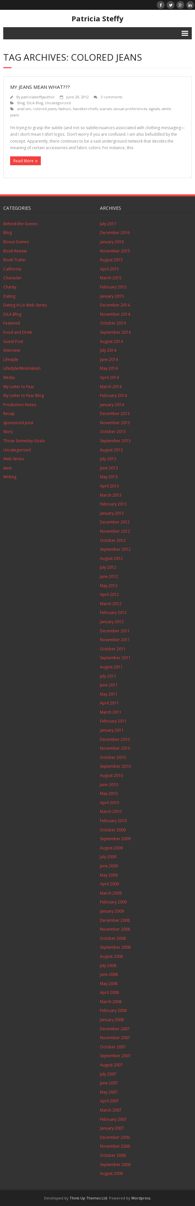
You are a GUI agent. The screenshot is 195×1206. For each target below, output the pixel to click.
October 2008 (113, 938)
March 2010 (111, 811)
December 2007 (115, 1029)
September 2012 (115, 549)
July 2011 (108, 676)
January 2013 (112, 513)
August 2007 (111, 1065)
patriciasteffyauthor (38, 96)
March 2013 (111, 495)
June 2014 (109, 359)
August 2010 (111, 775)
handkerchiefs (85, 108)
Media (9, 377)
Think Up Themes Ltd (88, 1198)
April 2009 (109, 884)
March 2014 (111, 386)
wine (7, 468)
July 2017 (108, 224)
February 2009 (113, 902)
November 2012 (115, 531)
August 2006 (111, 1173)
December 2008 (115, 920)
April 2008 (109, 992)
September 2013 (115, 441)
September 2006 (115, 1164)
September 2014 (115, 332)
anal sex (24, 108)
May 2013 (109, 477)
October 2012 (113, 540)
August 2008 (111, 956)
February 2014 (113, 395)
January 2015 (112, 296)
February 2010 (113, 820)
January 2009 (112, 911)
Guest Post (13, 341)
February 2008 (113, 1010)
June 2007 (109, 1083)
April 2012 (109, 594)
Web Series (13, 459)
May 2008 (109, 983)
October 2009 (113, 830)
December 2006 (115, 1137)
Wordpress (140, 1198)
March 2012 (111, 603)
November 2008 (115, 929)
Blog (21, 102)
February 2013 (113, 504)
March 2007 (111, 1110)
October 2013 (113, 431)
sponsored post (18, 422)
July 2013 (108, 459)
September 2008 (115, 947)
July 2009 (108, 857)
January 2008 (112, 1019)
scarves (106, 108)
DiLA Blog (35, 102)
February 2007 (113, 1119)
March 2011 (111, 712)
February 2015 (113, 287)
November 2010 (115, 748)
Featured (11, 323)
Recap (9, 413)
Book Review (15, 251)
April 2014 (109, 377)
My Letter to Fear (18, 386)
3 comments (111, 96)
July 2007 (108, 1074)
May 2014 (109, 368)
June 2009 (109, 866)
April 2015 (109, 269)
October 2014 (113, 323)
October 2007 (113, 1047)
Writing (9, 477)
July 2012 (108, 567)
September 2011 (115, 658)
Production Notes (19, 404)
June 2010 (109, 784)
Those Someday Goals (24, 441)
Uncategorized (58, 102)
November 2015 (115, 251)
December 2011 (115, 631)
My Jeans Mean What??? (40, 87)
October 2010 (113, 757)
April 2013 (109, 486)
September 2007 (115, 1055)
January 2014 (112, 404)
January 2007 (112, 1128)
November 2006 (115, 1146)
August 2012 (111, 558)
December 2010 (115, 739)
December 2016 (115, 232)
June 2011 (109, 685)
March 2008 (111, 1001)
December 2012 (115, 522)
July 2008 (108, 965)
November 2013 (115, 422)
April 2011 (109, 703)
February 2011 (113, 721)
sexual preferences (130, 108)
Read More (23, 161)
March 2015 (111, 278)
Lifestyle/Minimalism (22, 368)
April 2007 (109, 1101)
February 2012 (113, 612)
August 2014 (111, 341)
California (12, 269)
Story (8, 431)
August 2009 (111, 848)
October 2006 (113, 1155)
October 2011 (113, 649)
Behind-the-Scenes (20, 224)
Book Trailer (14, 260)
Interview (11, 350)
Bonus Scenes (16, 242)
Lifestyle (10, 359)
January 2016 (112, 242)
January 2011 (112, 730)
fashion (64, 108)
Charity (9, 287)
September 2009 (115, 838)
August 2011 (111, 667)
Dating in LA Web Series (25, 305)
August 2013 (111, 450)
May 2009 (109, 875)
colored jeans (45, 108)
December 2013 (115, 413)
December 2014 (115, 305)
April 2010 (109, 802)
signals (154, 108)
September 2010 (115, 766)
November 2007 (115, 1037)
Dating (9, 296)
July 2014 (108, 350)
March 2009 (111, 893)
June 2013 (109, 468)
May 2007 (109, 1092)
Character (12, 278)
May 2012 (109, 585)
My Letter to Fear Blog (23, 395)
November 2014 (115, 314)
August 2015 (111, 260)
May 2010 (109, 793)
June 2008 (109, 974)
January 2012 (112, 621)
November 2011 (115, 640)
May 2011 (109, 694)
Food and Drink (17, 332)
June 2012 (109, 576)
